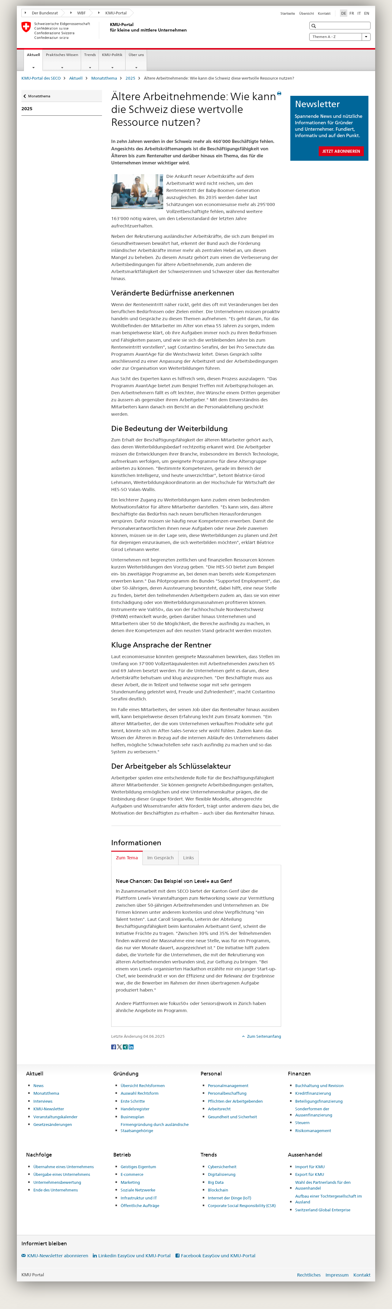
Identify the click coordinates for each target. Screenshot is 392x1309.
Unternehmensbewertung (57, 1182)
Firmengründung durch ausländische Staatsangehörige (155, 1127)
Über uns (136, 54)
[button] (314, 26)
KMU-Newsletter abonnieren (57, 1255)
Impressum (337, 1275)
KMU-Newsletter (48, 1108)
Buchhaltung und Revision (319, 1085)
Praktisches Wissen (62, 54)
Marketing (130, 1182)
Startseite (288, 13)
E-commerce (132, 1174)
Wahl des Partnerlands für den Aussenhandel (323, 1185)
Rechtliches (309, 1275)
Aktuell (35, 56)
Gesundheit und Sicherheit (232, 1116)
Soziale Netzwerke (138, 1189)
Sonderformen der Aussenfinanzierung (313, 1111)
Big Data (216, 1182)
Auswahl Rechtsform (140, 1093)
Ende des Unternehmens (55, 1189)
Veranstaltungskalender (55, 1116)
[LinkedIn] (131, 1046)
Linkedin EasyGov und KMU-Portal (134, 1255)
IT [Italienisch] (359, 13)
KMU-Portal (112, 13)
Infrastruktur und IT (139, 1197)
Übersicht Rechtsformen (143, 1085)
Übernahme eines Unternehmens (63, 1166)
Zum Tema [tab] (127, 858)
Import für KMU (310, 1166)
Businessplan (132, 1116)
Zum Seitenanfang (263, 1036)
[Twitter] (120, 1046)
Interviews (42, 1101)
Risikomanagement (313, 1130)
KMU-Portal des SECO (41, 78)
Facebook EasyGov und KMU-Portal (218, 1255)
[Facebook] (114, 1046)
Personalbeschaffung (227, 1093)
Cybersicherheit (222, 1166)
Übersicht (306, 13)
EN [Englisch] (366, 13)
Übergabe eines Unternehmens (61, 1174)
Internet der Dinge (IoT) (229, 1197)
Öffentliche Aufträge (140, 1205)
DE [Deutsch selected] (343, 13)
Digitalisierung (222, 1174)
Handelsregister (135, 1108)
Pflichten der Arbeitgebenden (235, 1101)
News (38, 1085)
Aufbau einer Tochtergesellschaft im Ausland (328, 1199)
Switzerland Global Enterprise (322, 1209)
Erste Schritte (133, 1101)
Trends (90, 54)
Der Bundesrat (41, 13)
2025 (130, 78)
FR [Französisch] (351, 13)
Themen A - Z (340, 36)
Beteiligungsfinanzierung (319, 1101)
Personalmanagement (228, 1085)
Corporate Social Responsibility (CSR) (242, 1205)
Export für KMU (309, 1174)
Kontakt (324, 13)
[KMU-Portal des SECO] (108, 30)
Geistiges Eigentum (138, 1166)
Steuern (302, 1122)
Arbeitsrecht (219, 1108)
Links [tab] (188, 858)
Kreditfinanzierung (313, 1093)
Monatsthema (104, 78)
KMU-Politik (112, 54)
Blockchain (218, 1189)
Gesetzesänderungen (52, 1124)
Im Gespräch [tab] (160, 858)
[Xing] (126, 1046)
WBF (78, 13)
